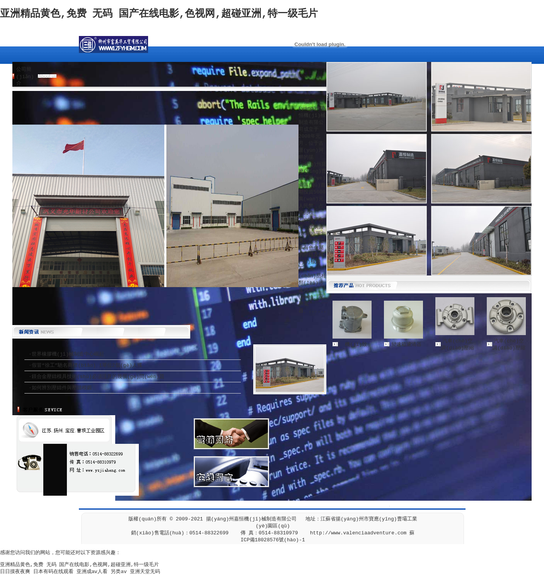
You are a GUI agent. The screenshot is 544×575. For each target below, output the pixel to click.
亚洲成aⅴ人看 (92, 572)
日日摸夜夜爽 (15, 572)
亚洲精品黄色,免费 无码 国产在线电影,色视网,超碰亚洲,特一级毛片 (159, 14)
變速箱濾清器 (406, 344)
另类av (119, 572)
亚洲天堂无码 (145, 572)
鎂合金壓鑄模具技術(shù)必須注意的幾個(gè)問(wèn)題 (98, 377)
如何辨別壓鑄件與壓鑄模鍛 (62, 388)
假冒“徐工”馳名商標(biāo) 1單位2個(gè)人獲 (87, 365)
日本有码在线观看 (53, 572)
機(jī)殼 (356, 344)
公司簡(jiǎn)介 (25, 76)
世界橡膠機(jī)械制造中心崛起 (68, 354)
